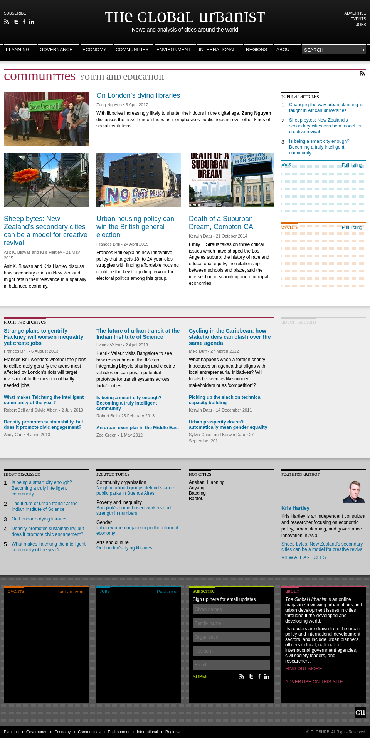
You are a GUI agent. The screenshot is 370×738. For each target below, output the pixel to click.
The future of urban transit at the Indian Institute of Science (138, 334)
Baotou (196, 498)
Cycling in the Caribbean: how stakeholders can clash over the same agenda (230, 337)
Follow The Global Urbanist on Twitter (16, 22)
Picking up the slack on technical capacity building (225, 400)
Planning (17, 49)
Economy (94, 49)
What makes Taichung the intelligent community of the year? (44, 400)
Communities (132, 49)
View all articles (303, 557)
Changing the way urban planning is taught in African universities (326, 107)
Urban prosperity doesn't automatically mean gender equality (228, 424)
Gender (104, 522)
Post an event (71, 591)
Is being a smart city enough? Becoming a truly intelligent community (319, 147)
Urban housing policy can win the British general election (135, 227)
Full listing (352, 165)
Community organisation (121, 482)
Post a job (167, 591)
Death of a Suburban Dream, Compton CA (221, 223)
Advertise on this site (314, 681)
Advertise (356, 13)
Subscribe (15, 13)
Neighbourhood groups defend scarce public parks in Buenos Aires (135, 490)
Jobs (361, 25)
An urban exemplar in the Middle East (137, 427)
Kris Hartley (295, 508)
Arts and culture (112, 542)
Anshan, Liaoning (207, 482)
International (217, 49)
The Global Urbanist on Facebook (24, 22)
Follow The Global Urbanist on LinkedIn (32, 22)
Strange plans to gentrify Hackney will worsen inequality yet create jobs (43, 337)
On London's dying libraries (138, 95)
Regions (256, 49)
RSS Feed (362, 73)
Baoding (197, 493)
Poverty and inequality (119, 502)
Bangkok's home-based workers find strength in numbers (133, 510)
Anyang (197, 487)
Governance (56, 49)
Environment (173, 49)
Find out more (303, 668)
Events (358, 19)
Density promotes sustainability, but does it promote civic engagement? (43, 424)
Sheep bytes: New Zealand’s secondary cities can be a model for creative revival (45, 231)
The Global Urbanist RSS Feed (7, 22)
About (284, 49)
